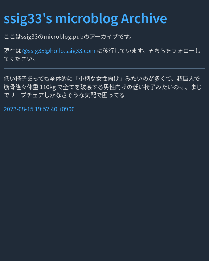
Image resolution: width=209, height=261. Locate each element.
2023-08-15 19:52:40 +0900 (39, 108)
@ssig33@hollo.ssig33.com (58, 50)
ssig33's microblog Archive (85, 17)
